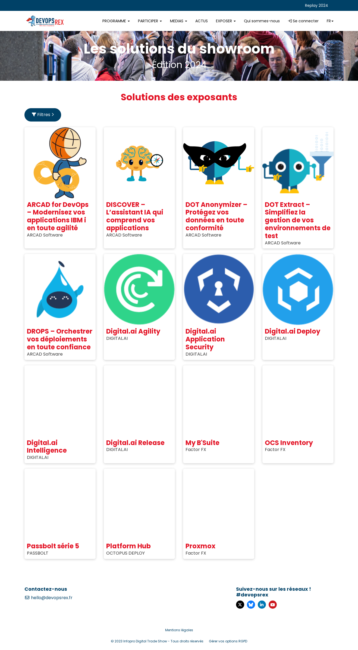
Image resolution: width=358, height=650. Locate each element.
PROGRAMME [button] (116, 21)
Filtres (43, 114)
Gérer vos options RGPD (228, 641)
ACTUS (201, 21)
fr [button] (330, 21)
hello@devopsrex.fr (48, 598)
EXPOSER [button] (226, 21)
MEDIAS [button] (178, 21)
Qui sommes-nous (262, 21)
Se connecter (303, 21)
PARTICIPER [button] (150, 21)
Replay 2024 (316, 5)
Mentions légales (179, 630)
